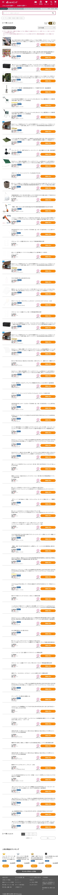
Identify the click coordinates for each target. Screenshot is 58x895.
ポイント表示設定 (19, 881)
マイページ (18, 878)
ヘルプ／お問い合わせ (35, 874)
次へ (48, 834)
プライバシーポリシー (48, 876)
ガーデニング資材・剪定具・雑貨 (49, 8)
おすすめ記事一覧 (19, 874)
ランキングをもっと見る (29, 868)
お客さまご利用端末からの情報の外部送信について (48, 880)
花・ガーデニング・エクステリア (32, 8)
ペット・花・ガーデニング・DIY (16, 8)
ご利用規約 (45, 874)
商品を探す (5, 874)
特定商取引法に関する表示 (48, 884)
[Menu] (3, 2)
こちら (20, 890)
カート (17, 876)
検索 (53, 13)
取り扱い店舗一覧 (6, 883)
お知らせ (32, 876)
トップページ (4, 8)
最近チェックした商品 (8, 878)
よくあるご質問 (34, 878)
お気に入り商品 (6, 876)
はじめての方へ (34, 881)
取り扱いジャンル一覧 (8, 881)
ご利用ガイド (18, 883)
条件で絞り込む (9, 28)
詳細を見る (48, 45)
